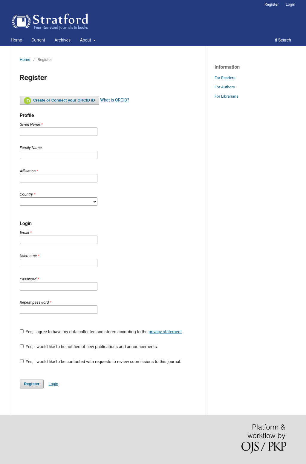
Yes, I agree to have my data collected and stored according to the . (101, 331)
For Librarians (226, 96)
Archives (63, 40)
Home (16, 40)
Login (290, 4)
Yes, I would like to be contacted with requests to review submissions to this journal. (100, 361)
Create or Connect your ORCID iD (59, 100)
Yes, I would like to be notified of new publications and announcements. (89, 346)
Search (283, 40)
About (86, 40)
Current (38, 40)
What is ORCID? (114, 100)
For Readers (225, 78)
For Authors (225, 87)
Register (271, 4)
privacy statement (165, 331)
